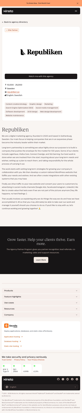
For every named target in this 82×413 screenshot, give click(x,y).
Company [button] (9, 314)
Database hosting (11, 341)
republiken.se (13, 92)
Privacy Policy (19, 360)
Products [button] (8, 290)
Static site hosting (11, 346)
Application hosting (12, 337)
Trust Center (7, 360)
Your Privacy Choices (36, 360)
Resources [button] (9, 308)
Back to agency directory (15, 22)
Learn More (41, 260)
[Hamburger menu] (76, 11)
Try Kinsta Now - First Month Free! (38, 3)
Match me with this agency (41, 76)
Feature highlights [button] (12, 296)
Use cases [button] (9, 302)
